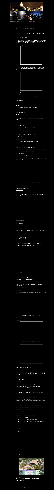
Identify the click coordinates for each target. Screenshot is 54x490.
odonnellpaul (23, 245)
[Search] (46, 3)
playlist (22, 411)
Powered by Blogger (27, 487)
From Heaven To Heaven (32, 21)
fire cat (24, 69)
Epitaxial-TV (35, 182)
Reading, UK (20, 428)
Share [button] (17, 481)
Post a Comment (21, 481)
